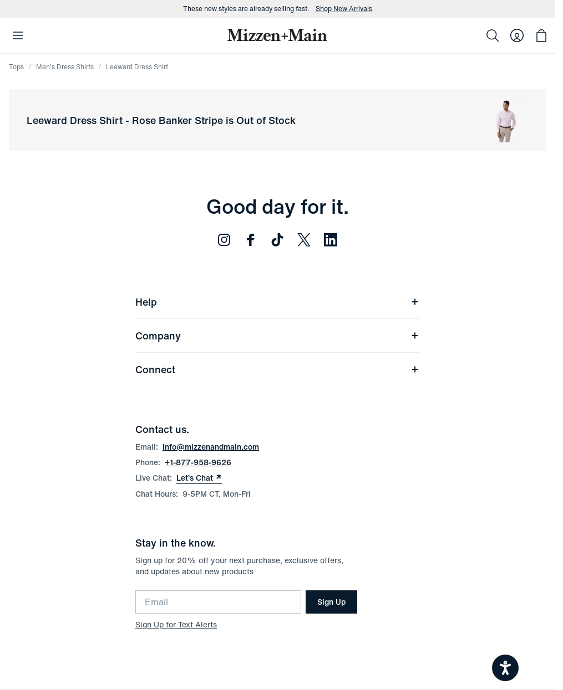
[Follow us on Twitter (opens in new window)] (304, 240)
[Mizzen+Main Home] (277, 35)
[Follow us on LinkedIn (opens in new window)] (330, 240)
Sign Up (331, 601)
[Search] (492, 35)
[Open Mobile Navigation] (18, 35)
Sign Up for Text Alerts (176, 624)
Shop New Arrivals (344, 8)
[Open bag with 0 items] (541, 35)
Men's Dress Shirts (65, 66)
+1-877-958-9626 (198, 462)
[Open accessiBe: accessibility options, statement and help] (505, 668)
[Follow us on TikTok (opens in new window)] (277, 240)
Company (277, 335)
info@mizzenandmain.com (211, 446)
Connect (277, 369)
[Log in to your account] (517, 35)
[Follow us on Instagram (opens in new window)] (224, 240)
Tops (16, 66)
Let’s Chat (199, 477)
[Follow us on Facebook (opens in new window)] (251, 240)
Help (277, 302)
